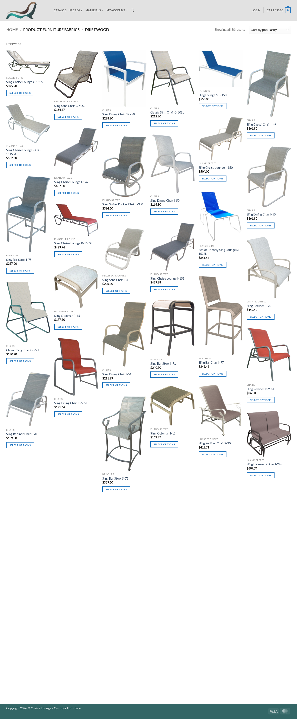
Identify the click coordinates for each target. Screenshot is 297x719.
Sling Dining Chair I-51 (116, 374)
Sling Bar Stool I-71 (163, 363)
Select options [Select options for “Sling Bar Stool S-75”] (116, 489)
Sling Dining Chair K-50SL (70, 403)
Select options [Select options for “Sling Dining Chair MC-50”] (116, 125)
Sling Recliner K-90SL (261, 389)
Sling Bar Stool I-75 (19, 259)
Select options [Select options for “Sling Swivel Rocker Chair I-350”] (116, 215)
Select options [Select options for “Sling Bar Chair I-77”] (212, 373)
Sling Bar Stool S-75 (115, 478)
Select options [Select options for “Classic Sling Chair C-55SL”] (20, 361)
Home (12, 29)
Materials (94, 10)
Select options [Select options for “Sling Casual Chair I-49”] (260, 135)
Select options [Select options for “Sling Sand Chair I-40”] (116, 290)
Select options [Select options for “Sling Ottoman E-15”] (68, 326)
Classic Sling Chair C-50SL (167, 112)
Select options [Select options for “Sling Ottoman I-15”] (164, 444)
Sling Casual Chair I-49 (261, 124)
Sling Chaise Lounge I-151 (167, 278)
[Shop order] (270, 30)
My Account (117, 10)
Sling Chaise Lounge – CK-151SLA (23, 152)
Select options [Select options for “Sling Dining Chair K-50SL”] (68, 414)
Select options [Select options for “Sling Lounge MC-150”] (212, 106)
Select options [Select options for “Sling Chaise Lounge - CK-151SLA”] (20, 165)
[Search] (132, 10)
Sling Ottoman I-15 (163, 433)
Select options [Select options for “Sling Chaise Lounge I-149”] (68, 193)
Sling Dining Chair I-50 (164, 200)
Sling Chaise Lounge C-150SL (25, 82)
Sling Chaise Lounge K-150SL (73, 243)
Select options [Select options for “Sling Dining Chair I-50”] (164, 211)
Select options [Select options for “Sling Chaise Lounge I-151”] (164, 289)
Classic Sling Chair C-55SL (23, 350)
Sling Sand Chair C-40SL (69, 106)
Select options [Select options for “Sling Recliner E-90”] (260, 316)
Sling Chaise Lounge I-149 (71, 182)
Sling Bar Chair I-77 (211, 362)
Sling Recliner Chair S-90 (215, 443)
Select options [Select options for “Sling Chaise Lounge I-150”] (212, 178)
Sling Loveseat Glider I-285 (264, 464)
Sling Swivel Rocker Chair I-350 (122, 204)
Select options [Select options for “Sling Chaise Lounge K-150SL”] (68, 254)
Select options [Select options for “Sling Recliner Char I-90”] (20, 445)
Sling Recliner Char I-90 (21, 434)
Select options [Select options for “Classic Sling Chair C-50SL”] (164, 123)
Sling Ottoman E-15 (67, 315)
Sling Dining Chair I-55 (261, 214)
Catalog (60, 10)
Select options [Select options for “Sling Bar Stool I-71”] (164, 374)
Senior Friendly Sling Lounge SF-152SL (220, 251)
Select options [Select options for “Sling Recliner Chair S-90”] (212, 454)
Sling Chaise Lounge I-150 (216, 167)
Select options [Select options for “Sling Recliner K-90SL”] (260, 400)
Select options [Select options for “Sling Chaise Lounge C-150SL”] (20, 92)
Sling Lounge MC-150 (212, 95)
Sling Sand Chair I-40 (115, 280)
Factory (76, 10)
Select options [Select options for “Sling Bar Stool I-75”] (20, 270)
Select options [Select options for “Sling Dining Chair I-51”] (116, 385)
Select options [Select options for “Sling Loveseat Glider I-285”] (260, 475)
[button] (256, 10)
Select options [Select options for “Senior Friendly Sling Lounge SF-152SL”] (212, 264)
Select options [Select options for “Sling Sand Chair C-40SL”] (68, 116)
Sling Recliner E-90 (259, 306)
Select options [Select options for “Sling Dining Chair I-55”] (260, 225)
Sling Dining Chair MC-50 (118, 114)
